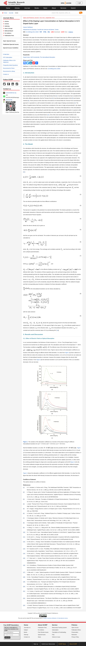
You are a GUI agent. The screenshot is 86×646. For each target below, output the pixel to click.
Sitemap (26, 634)
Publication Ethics (76, 630)
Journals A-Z (27, 627)
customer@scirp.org (11, 92)
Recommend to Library (9, 71)
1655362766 (9, 100)
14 (57, 330)
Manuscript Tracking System (59, 627)
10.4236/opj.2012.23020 (32, 32)
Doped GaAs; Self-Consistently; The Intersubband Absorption (39, 57)
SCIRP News (62, 644)
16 (24, 565)
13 (48, 114)
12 (24, 541)
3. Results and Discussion (33, 334)
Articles (17, 8)
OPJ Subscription (7, 57)
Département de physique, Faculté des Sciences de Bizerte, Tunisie (40, 29)
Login (79, 3)
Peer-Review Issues (43, 632)
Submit (73, 8)
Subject (26, 630)
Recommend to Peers (8, 68)
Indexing (6, 26)
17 (24, 572)
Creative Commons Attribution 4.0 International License (55, 618)
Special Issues (42, 634)
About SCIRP (42, 625)
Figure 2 (73, 462)
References (26, 485)
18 (24, 577)
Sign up (36, 644)
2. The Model (28, 144)
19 (24, 581)
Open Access (75, 627)
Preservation (75, 632)
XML (49, 32)
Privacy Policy (75, 637)
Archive (6, 23)
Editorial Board (8, 31)
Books (37, 8)
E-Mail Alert (6, 54)
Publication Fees (9, 35)
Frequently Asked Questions (10, 65)
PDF (41, 32)
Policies (74, 625)
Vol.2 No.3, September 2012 (47, 17)
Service (54, 625)
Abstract (26, 35)
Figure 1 (67, 352)
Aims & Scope (8, 28)
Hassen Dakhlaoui (28, 27)
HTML (45, 32)
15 (24, 558)
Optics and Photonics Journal (30, 17)
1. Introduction (28, 73)
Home (8, 8)
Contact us (6, 74)
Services (63, 8)
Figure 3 (25, 473)
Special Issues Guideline (10, 48)
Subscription (55, 630)
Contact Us (27, 637)
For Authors (7, 33)
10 (24, 532)
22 (24, 598)
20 (24, 586)
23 (24, 605)
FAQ (53, 634)
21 (24, 172)
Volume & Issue (56, 637)
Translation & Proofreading (59, 632)
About (54, 8)
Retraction (74, 634)
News (45, 8)
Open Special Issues (9, 41)
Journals (27, 8)
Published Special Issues (10, 44)
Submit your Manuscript (48, 644)
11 (24, 537)
